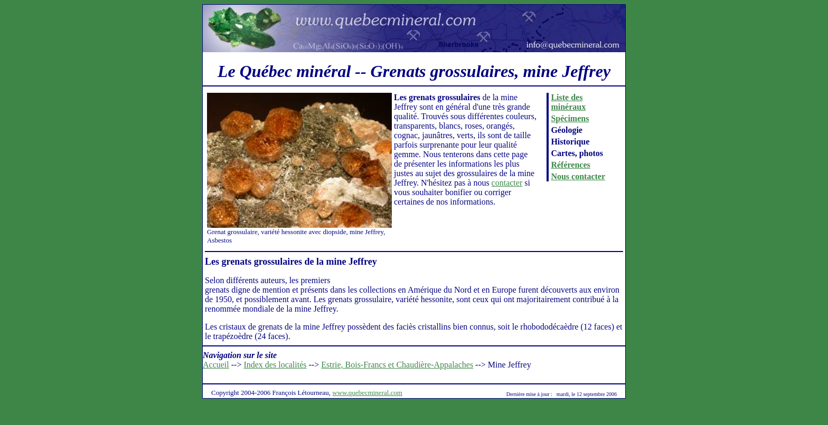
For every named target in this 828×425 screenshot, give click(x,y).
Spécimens (570, 118)
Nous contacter (578, 176)
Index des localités (274, 364)
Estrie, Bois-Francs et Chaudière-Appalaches (397, 364)
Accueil (216, 364)
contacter (507, 182)
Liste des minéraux (568, 102)
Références (570, 164)
